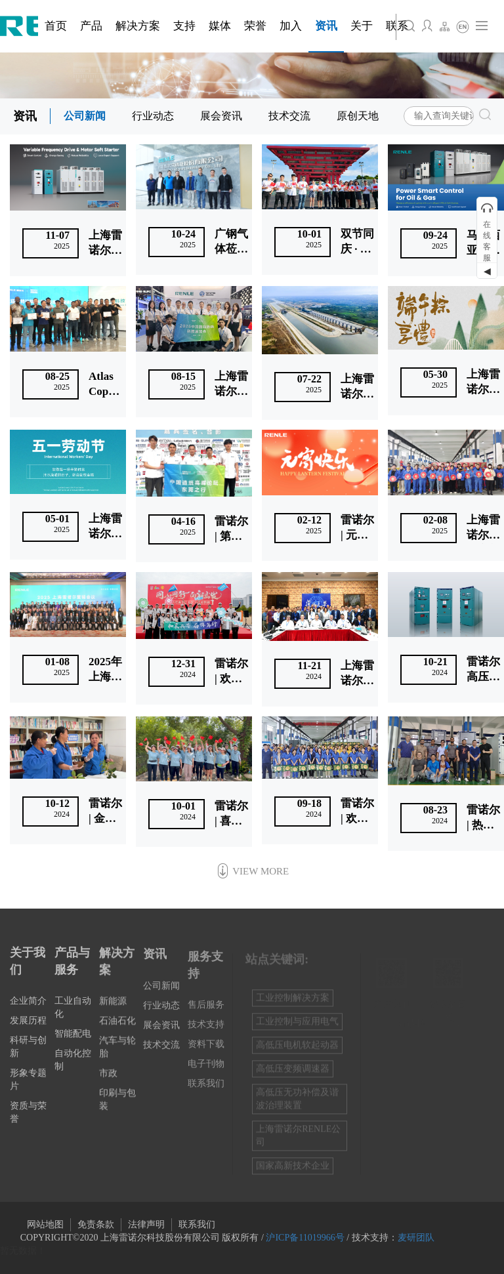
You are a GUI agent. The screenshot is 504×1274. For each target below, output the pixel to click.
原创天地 (358, 115)
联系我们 (196, 1224)
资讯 (25, 116)
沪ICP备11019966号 (305, 1238)
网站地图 (45, 1224)
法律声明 (146, 1224)
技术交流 (289, 115)
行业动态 (153, 115)
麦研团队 (416, 1238)
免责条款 (95, 1224)
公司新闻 (85, 115)
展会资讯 (221, 115)
